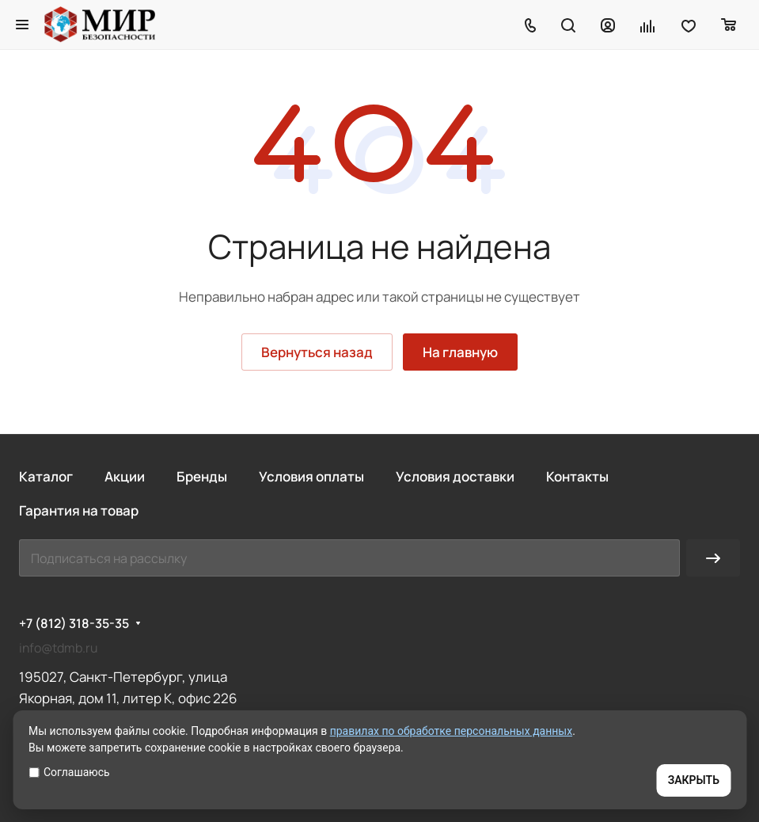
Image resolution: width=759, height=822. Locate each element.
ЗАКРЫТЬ (693, 780)
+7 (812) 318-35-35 (74, 623)
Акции (124, 476)
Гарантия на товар (79, 510)
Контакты (577, 476)
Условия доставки (455, 476)
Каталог (46, 476)
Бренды (201, 476)
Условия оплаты (311, 476)
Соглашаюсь (69, 772)
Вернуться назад (317, 352)
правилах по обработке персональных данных (451, 731)
